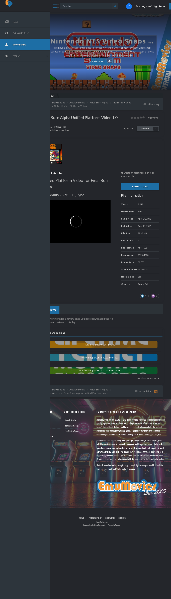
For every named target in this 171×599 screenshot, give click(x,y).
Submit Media (83, 429)
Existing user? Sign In (150, 6)
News (58, 429)
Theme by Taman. (122, 546)
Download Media (84, 434)
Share (128, 134)
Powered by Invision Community (103, 546)
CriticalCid (75, 133)
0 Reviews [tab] (65, 315)
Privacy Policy (104, 539)
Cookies (130, 539)
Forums (59, 434)
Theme (90, 539)
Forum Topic (140, 192)
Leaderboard (61, 439)
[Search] (89, 6)
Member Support (63, 445)
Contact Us (60, 450)
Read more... (110, 61)
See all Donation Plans (147, 383)
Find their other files (75, 136)
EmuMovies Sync (84, 439)
